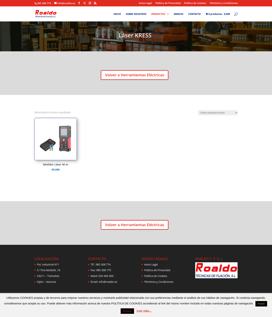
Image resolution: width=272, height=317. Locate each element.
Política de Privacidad (168, 3)
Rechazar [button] (127, 311)
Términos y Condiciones (224, 3)
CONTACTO (194, 14)
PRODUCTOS (158, 14)
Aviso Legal (145, 3)
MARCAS (178, 14)
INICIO (117, 14)
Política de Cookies (195, 3)
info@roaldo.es (107, 282)
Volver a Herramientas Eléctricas (134, 74)
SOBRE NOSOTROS (136, 14)
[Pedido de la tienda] (218, 112)
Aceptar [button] (261, 304)
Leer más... (144, 310)
